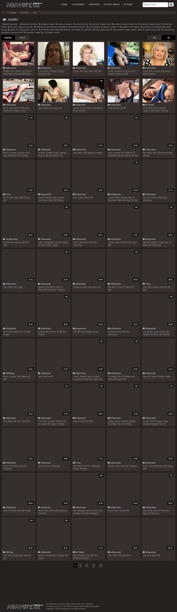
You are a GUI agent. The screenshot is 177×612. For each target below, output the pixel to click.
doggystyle (50, 242)
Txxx (7, 194)
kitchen (154, 197)
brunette (6, 242)
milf (23, 74)
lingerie (65, 242)
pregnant (41, 334)
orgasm (28, 74)
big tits (6, 153)
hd (50, 71)
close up (41, 242)
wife (49, 74)
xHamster (9, 68)
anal (144, 197)
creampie (12, 153)
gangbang (77, 287)
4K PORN (127, 4)
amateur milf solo (29, 30)
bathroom (41, 287)
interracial (122, 511)
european (20, 153)
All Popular (24, 13)
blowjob (118, 71)
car (123, 71)
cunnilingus (112, 376)
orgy (82, 332)
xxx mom (13, 27)
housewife (19, 555)
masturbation (47, 108)
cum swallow (26, 71)
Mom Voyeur (22, 5)
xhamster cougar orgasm (125, 30)
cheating (49, 153)
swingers (88, 332)
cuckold (83, 108)
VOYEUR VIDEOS (112, 4)
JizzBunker (10, 239)
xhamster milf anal (90, 30)
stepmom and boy (28, 24)
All (168, 38)
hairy (10, 74)
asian (145, 108)
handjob (111, 74)
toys (61, 155)
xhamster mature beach (149, 24)
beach (5, 108)
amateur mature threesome (124, 24)
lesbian (81, 197)
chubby (165, 421)
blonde (44, 421)
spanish (25, 155)
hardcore (118, 74)
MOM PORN (94, 4)
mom (63, 71)
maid (163, 71)
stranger (16, 111)
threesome (61, 290)
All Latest (12, 13)
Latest (22, 38)
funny (11, 108)
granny (41, 71)
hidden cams (130, 376)
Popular (8, 38)
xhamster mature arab (100, 24)
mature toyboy (52, 32)
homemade (17, 74)
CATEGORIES (78, 4)
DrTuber (148, 105)
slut (50, 155)
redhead (26, 197)
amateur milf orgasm (130, 27)
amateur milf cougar (70, 30)
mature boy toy (80, 24)
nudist (26, 108)
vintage (99, 153)
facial (5, 74)
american (41, 153)
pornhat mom (26, 27)
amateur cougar (46, 24)
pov (11, 111)
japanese (146, 111)
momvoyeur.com (22, 606)
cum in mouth (15, 71)
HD (154, 38)
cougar (56, 153)
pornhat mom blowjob (151, 27)
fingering (111, 108)
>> (101, 565)
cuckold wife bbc (77, 27)
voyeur (23, 111)
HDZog (8, 552)
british (117, 197)
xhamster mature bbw (49, 30)
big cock (146, 242)
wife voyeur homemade (149, 30)
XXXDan (9, 373)
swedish (27, 332)
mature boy (40, 27)
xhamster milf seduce (57, 27)
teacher (157, 111)
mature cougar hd (110, 27)
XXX (34, 13)
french (162, 332)
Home (64, 4)
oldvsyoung (42, 74)
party (5, 245)
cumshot (13, 511)
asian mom (13, 30)
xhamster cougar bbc (34, 32)
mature (54, 71)
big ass (6, 376)
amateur (6, 71)
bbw (81, 71)
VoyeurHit (44, 194)
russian (170, 153)
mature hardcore (63, 24)
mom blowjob (93, 27)
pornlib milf (106, 30)
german (128, 71)
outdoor (6, 111)
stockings (164, 111)
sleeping (146, 155)
